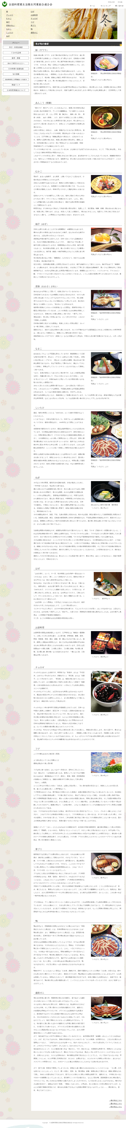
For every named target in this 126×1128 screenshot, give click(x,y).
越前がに (34, 33)
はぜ (32, 11)
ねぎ (8, 36)
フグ (32, 22)
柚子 (8, 22)
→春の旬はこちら (115, 1100)
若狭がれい (10, 25)
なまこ (8, 29)
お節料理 (34, 15)
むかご (8, 18)
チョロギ (34, 18)
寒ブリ (33, 25)
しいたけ (9, 33)
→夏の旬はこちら (115, 1103)
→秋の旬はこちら (115, 1107)
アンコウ (9, 15)
